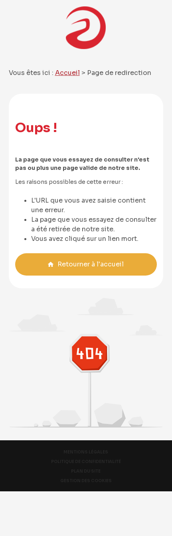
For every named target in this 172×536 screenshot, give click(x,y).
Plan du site (86, 471)
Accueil (67, 73)
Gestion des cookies (86, 480)
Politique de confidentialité (86, 461)
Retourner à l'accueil (85, 264)
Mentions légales (85, 452)
